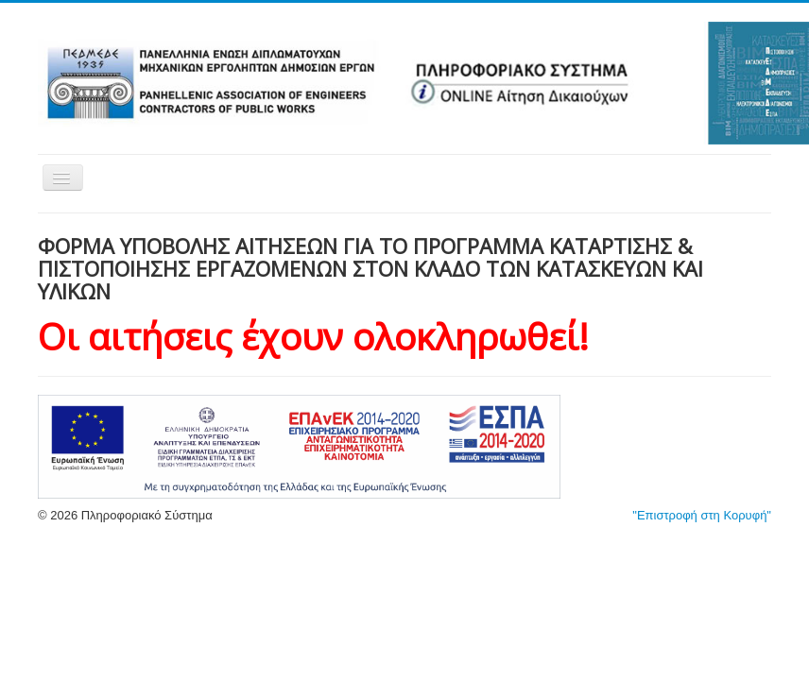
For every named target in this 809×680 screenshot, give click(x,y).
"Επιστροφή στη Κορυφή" (701, 515)
